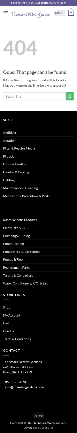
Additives (10, 132)
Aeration (9, 140)
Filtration (9, 156)
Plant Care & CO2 (15, 228)
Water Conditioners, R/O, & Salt (25, 283)
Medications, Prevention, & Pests (26, 196)
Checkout (10, 331)
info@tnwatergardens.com (24, 387)
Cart (6, 323)
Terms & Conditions (17, 339)
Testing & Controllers (18, 275)
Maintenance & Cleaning (20, 188)
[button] (5, 13)
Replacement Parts (16, 267)
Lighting (9, 180)
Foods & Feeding (14, 164)
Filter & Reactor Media (19, 148)
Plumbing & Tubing (16, 236)
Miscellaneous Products (20, 220)
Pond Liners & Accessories (21, 251)
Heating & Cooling (16, 172)
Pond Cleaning (13, 243)
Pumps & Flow (13, 259)
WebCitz (47, 427)
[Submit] (70, 96)
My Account (11, 315)
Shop (59, 12)
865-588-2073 (15, 382)
